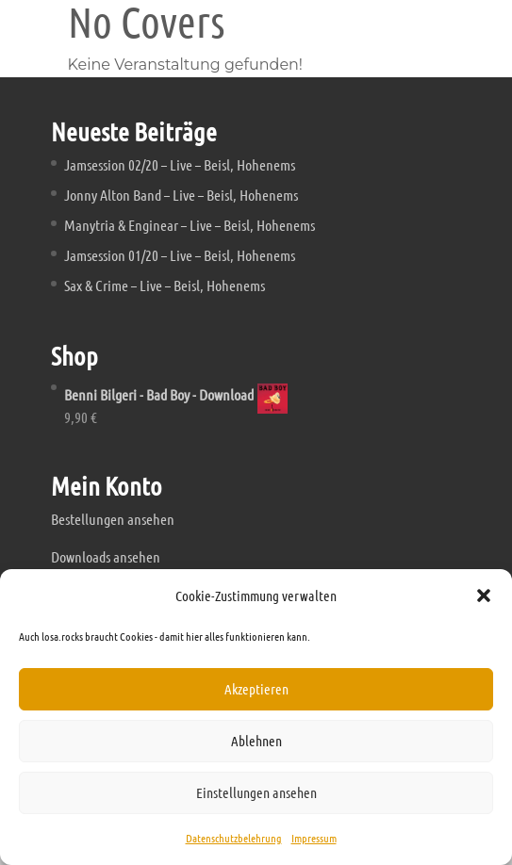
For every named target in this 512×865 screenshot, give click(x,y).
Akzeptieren (256, 688)
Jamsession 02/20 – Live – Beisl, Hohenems (179, 164)
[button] (483, 595)
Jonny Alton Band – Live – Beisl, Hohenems (181, 195)
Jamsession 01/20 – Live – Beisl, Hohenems (179, 255)
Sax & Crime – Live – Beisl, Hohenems (164, 285)
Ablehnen (256, 740)
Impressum (314, 837)
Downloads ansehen (105, 556)
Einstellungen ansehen (256, 792)
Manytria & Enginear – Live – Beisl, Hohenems (189, 225)
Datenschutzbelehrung (234, 837)
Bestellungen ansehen (112, 519)
